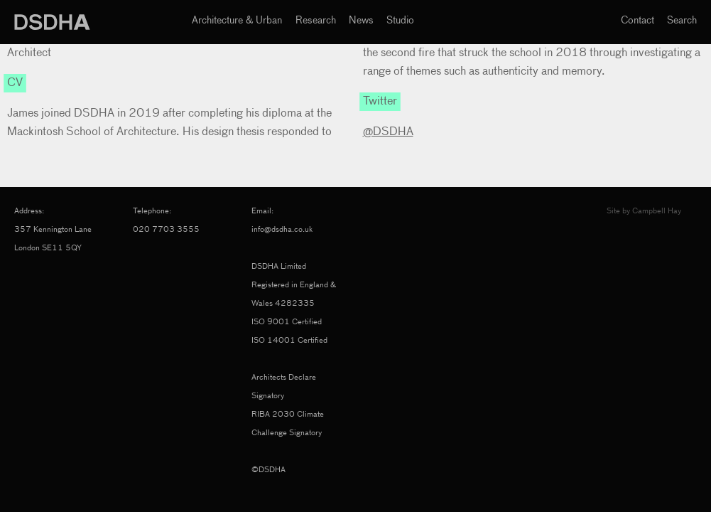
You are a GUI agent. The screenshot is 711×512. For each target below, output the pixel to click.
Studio (400, 21)
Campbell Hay (656, 211)
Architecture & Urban (237, 21)
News (361, 21)
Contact (637, 21)
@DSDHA (388, 132)
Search (682, 21)
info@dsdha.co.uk (282, 229)
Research (315, 21)
